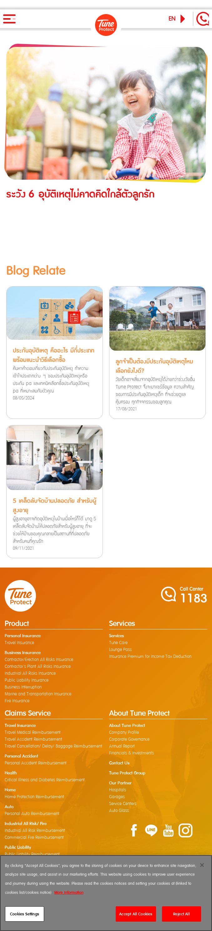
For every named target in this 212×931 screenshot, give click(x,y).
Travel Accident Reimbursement (33, 739)
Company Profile (124, 732)
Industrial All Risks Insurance (30, 673)
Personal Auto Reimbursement (32, 813)
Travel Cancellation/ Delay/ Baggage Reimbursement (53, 746)
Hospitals (117, 790)
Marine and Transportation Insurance (38, 694)
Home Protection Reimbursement (34, 796)
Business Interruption (23, 687)
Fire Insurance (17, 701)
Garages (117, 796)
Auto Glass (119, 810)
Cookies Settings (24, 914)
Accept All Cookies (135, 914)
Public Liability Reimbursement (32, 854)
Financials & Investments (131, 753)
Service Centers (122, 803)
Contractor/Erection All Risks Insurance (39, 659)
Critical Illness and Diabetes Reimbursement (45, 780)
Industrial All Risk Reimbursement (35, 830)
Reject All (181, 914)
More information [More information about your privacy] (68, 892)
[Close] (202, 865)
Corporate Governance (129, 739)
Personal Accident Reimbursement (36, 763)
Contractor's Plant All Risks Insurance (38, 666)
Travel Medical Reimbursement (33, 732)
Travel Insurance (19, 642)
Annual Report (122, 746)
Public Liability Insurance (26, 680)
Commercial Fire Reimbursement (34, 837)
